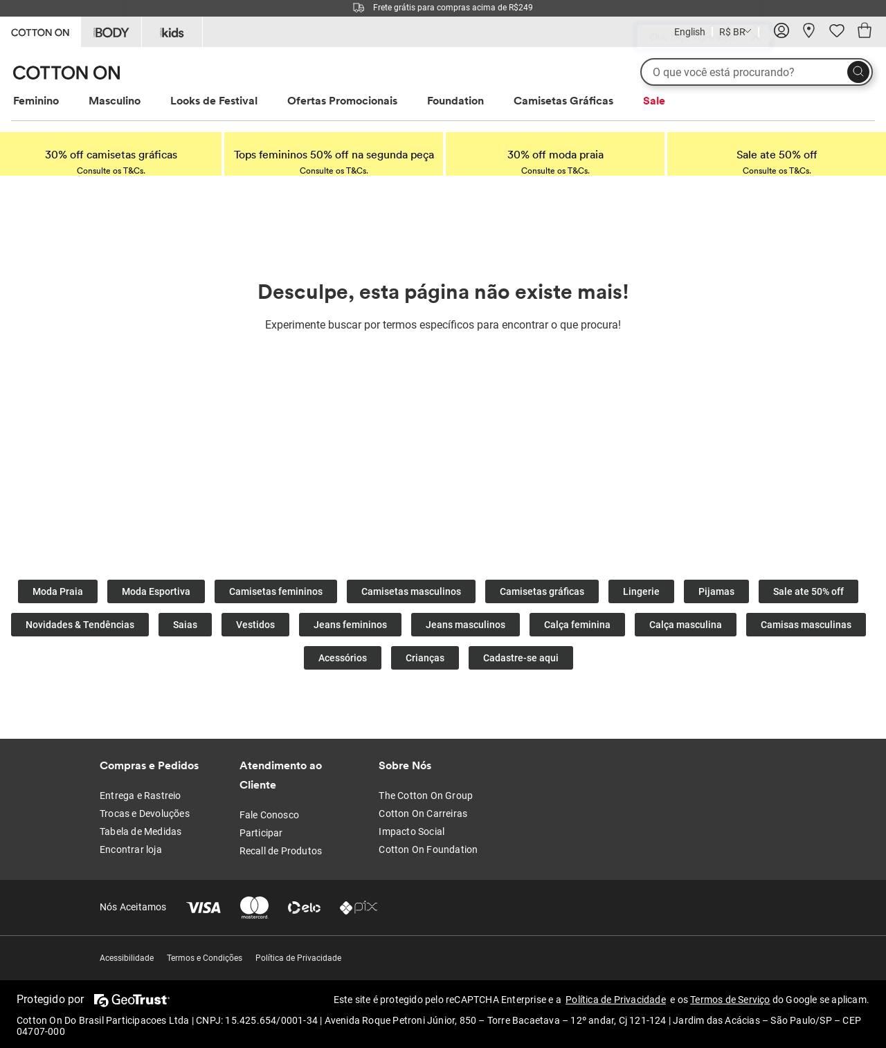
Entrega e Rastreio (140, 795)
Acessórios (342, 657)
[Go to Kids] (172, 32)
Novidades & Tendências (80, 624)
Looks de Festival (213, 100)
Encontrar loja (131, 849)
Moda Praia (58, 591)
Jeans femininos (350, 624)
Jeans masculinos (465, 624)
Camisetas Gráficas (563, 100)
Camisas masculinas (806, 624)
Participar (261, 832)
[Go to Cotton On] (40, 31)
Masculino (115, 100)
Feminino (36, 100)
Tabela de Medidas (140, 831)
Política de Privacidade (298, 958)
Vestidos (255, 624)
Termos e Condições (204, 958)
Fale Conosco (269, 814)
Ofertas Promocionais (342, 100)
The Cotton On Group (426, 795)
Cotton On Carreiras (423, 813)
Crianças (425, 657)
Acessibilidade (127, 958)
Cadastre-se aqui (521, 657)
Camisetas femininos (276, 591)
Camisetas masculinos (411, 591)
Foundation (455, 100)
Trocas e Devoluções (145, 813)
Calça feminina (577, 624)
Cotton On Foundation (428, 849)
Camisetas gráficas (542, 591)
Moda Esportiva (156, 591)
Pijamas (716, 591)
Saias (185, 624)
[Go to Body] (111, 32)
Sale (654, 100)
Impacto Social (411, 831)
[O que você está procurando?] (756, 71)
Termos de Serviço (730, 999)
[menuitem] (49, 100)
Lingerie (641, 591)
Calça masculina (685, 624)
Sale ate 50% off (808, 591)
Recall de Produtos (281, 850)
